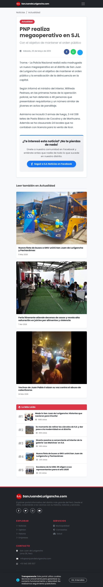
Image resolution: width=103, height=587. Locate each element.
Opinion (21, 529)
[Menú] (83, 3)
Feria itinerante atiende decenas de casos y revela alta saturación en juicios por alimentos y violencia (49, 319)
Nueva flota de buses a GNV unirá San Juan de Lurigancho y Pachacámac (50, 249)
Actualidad (34, 12)
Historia (21, 533)
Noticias (20, 12)
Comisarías (60, 529)
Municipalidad (61, 525)
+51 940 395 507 (27, 563)
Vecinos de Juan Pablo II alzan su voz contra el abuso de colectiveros (49, 389)
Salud (57, 533)
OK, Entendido (77, 580)
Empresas (22, 537)
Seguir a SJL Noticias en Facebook (51, 163)
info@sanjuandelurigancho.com (35, 558)
